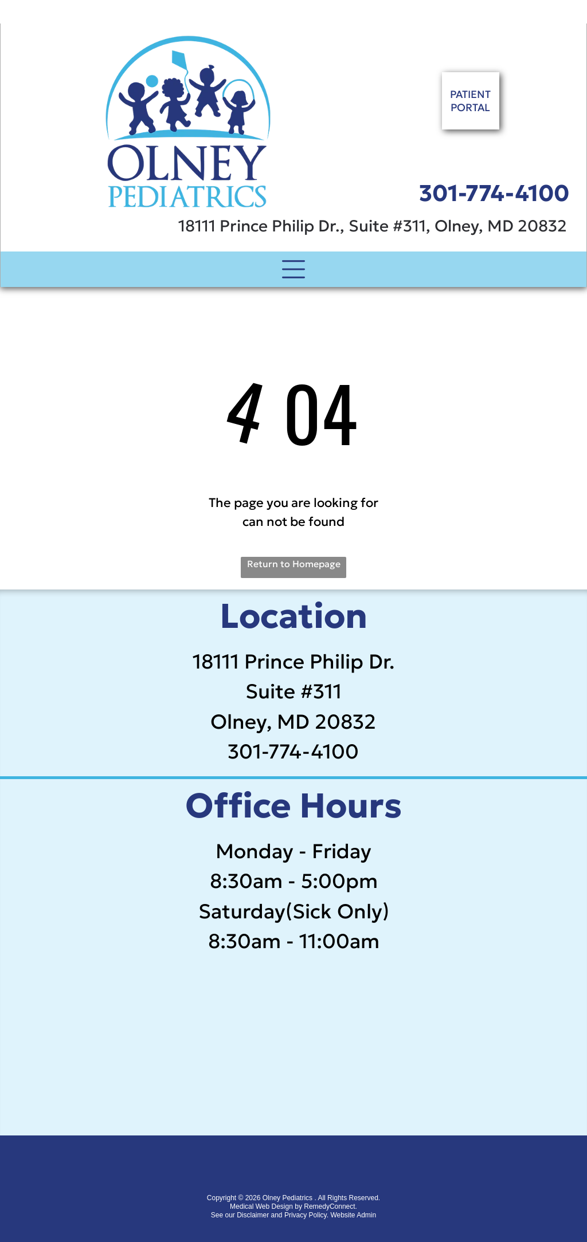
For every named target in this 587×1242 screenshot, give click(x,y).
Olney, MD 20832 (293, 721)
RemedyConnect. (330, 1206)
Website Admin (353, 1215)
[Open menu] (293, 269)
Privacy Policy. (306, 1215)
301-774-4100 (494, 193)
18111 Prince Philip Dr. (293, 661)
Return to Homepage (294, 563)
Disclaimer (253, 1215)
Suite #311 (293, 691)
